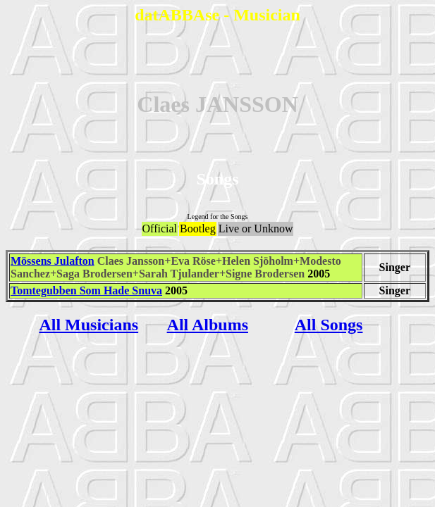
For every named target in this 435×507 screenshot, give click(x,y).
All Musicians (88, 324)
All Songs (329, 324)
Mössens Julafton (52, 261)
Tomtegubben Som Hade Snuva (86, 290)
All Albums (207, 324)
